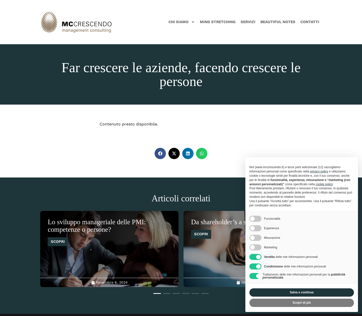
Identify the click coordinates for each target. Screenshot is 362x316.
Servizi (248, 22)
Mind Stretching (218, 22)
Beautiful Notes (277, 22)
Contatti (309, 22)
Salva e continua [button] (302, 292)
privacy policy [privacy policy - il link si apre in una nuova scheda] (319, 171)
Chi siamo (181, 22)
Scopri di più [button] (302, 302)
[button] (160, 153)
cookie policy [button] (324, 184)
